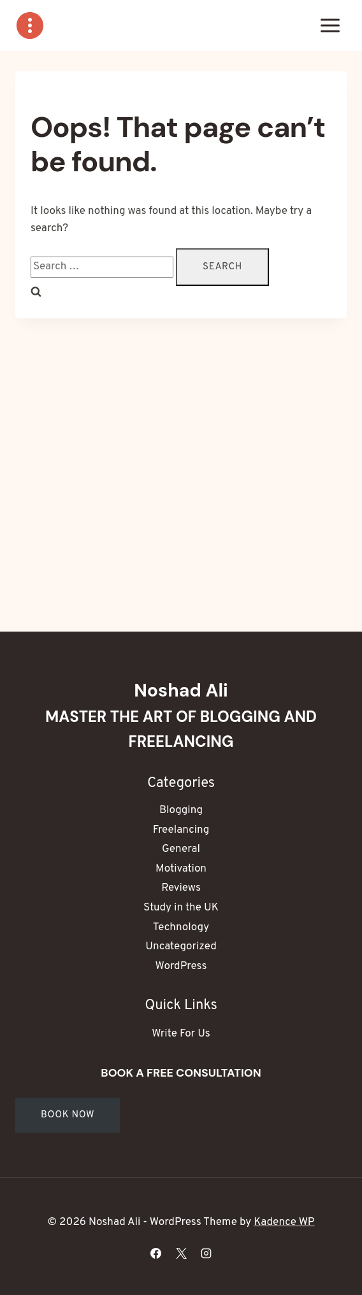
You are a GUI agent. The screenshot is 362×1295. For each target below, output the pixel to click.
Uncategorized (180, 947)
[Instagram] (206, 1253)
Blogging (181, 810)
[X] (181, 1253)
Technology (181, 928)
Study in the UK (181, 908)
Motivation (181, 869)
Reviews (181, 888)
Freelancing (181, 830)
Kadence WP (284, 1222)
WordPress (181, 966)
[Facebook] (156, 1253)
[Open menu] (330, 25)
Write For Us (181, 1034)
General (181, 849)
